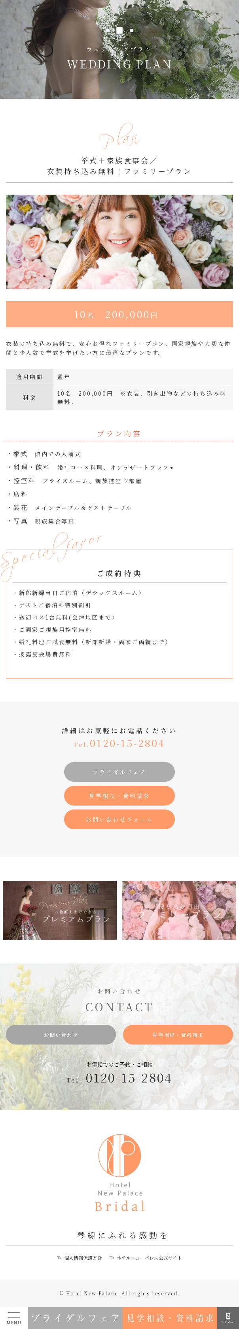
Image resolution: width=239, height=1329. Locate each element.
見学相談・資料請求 (119, 796)
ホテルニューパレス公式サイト (149, 1257)
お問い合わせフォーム (120, 820)
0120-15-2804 (119, 743)
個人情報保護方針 (83, 1257)
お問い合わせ (61, 1035)
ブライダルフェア (120, 773)
